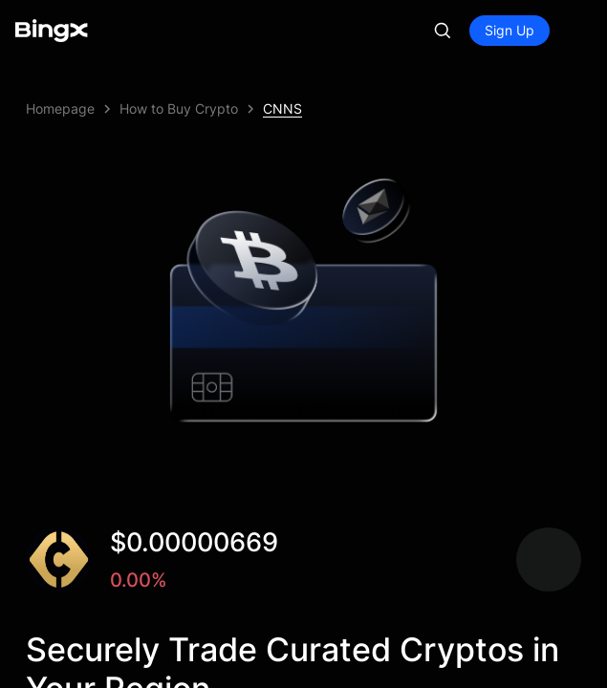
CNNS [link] (282, 108)
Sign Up (509, 30)
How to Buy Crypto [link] (178, 108)
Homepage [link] (60, 108)
